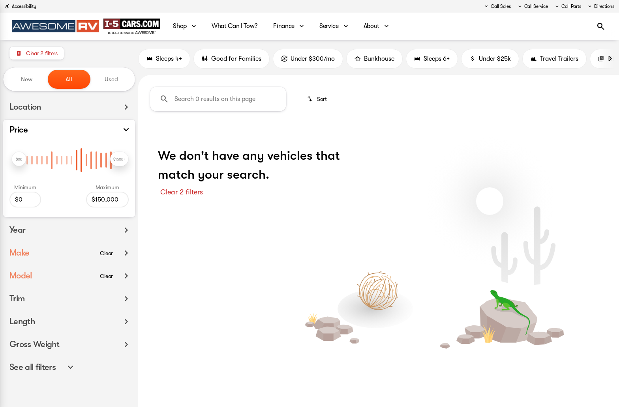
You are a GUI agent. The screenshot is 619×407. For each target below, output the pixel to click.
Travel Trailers (554, 58)
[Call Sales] (497, 6)
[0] (25, 199)
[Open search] (601, 26)
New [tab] (26, 79)
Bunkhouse (374, 58)
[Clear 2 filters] (36, 53)
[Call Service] (533, 6)
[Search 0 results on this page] (218, 98)
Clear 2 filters (181, 192)
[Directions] (600, 6)
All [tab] (69, 79)
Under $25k (490, 58)
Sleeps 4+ (164, 58)
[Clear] (106, 253)
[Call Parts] (568, 6)
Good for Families (231, 58)
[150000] (107, 199)
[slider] (19, 159)
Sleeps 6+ (432, 58)
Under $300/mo (308, 58)
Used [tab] (111, 79)
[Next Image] (610, 58)
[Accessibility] (20, 6)
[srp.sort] (316, 99)
